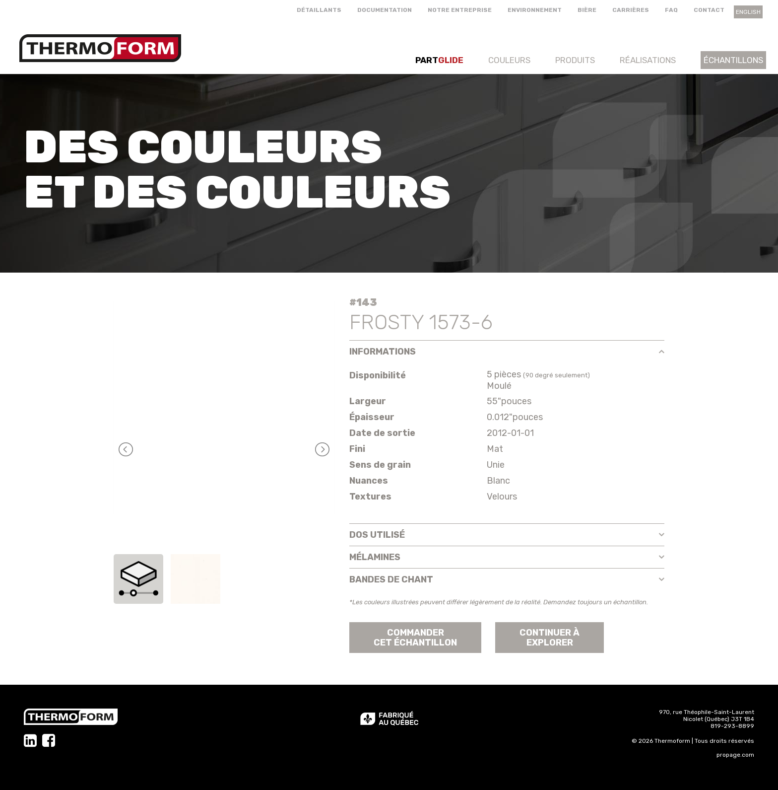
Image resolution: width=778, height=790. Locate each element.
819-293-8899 (732, 725)
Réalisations (648, 60)
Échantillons (733, 60)
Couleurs (509, 60)
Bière (587, 9)
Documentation (384, 9)
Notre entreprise (460, 9)
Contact (709, 9)
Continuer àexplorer (549, 637)
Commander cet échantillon (415, 637)
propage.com (735, 754)
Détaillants (319, 9)
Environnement (535, 9)
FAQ (671, 9)
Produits (575, 60)
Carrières (630, 9)
